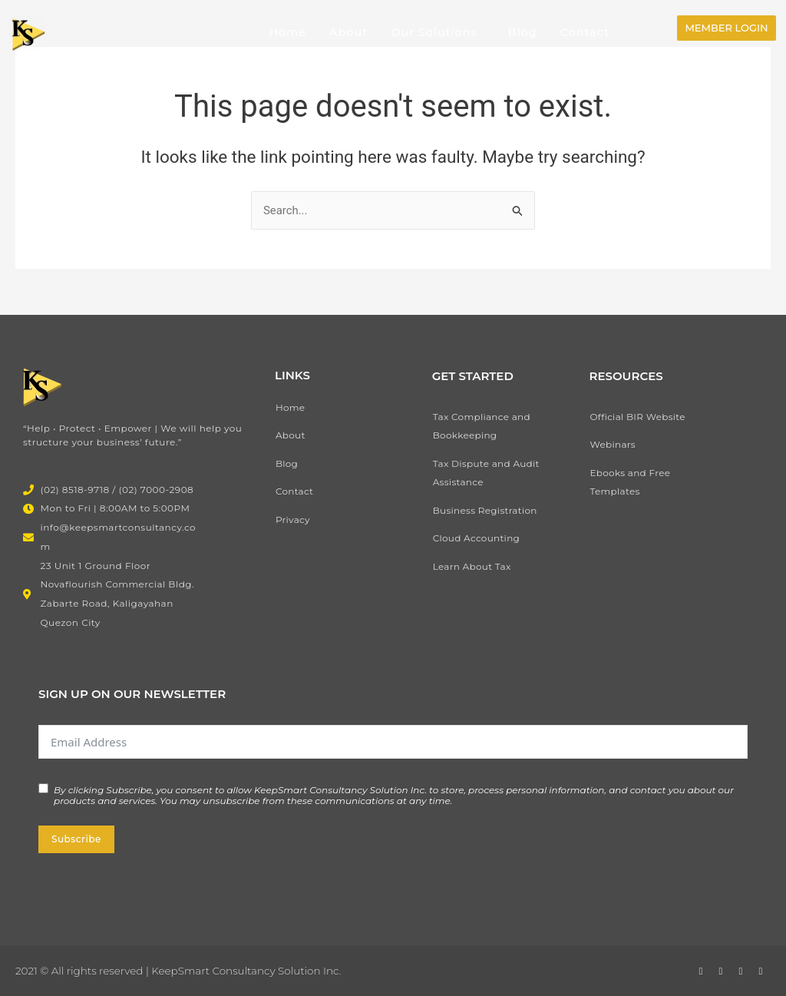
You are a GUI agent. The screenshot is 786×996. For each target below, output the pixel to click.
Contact (584, 32)
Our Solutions (434, 32)
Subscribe (76, 839)
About (348, 32)
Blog (522, 32)
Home (287, 32)
